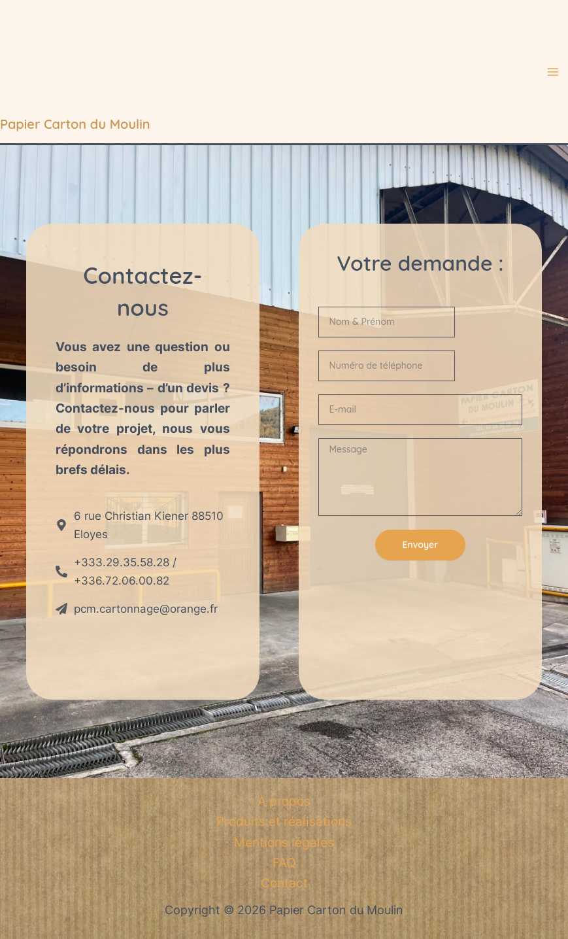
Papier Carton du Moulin (75, 124)
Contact (284, 883)
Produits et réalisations (284, 821)
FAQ (284, 862)
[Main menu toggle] (554, 72)
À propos (284, 801)
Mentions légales (284, 842)
